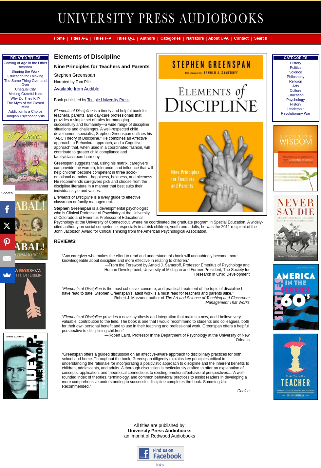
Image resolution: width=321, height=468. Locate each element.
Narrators (195, 38)
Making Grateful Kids (25, 94)
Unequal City (25, 89)
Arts (296, 86)
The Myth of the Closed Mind (25, 105)
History (295, 63)
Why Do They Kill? (25, 98)
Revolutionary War (295, 113)
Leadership (295, 109)
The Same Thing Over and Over (25, 83)
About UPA (218, 38)
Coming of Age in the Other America (25, 65)
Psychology (295, 100)
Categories (170, 38)
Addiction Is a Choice (25, 111)
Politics (295, 67)
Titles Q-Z (126, 38)
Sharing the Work (25, 71)
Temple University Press (108, 100)
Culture (295, 90)
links (159, 465)
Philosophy (296, 77)
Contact (241, 38)
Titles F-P (102, 38)
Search (260, 38)
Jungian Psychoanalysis (25, 116)
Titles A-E (79, 38)
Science (295, 72)
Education (296, 95)
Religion (295, 81)
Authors (147, 38)
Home (59, 38)
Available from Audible (76, 88)
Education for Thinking (25, 76)
